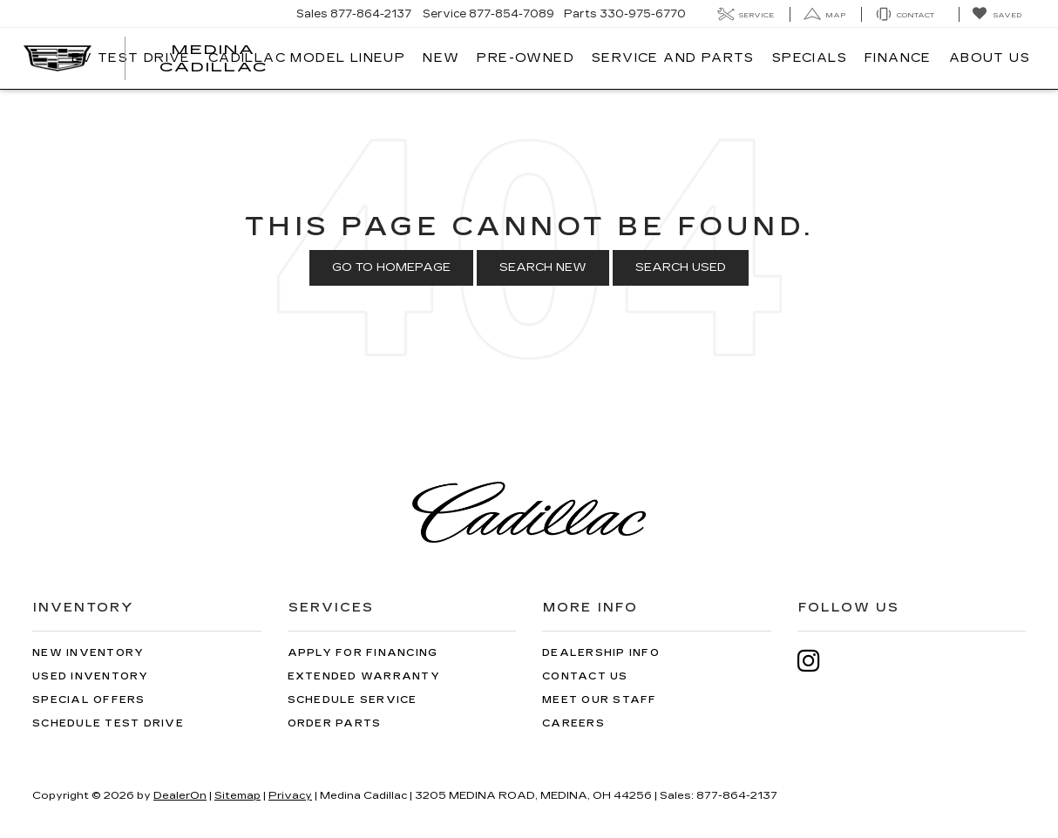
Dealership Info (601, 653)
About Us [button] (989, 58)
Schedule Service (352, 700)
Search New (543, 267)
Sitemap (237, 795)
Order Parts (335, 723)
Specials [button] (809, 58)
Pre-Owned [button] (525, 58)
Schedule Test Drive (108, 723)
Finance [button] (898, 58)
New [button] (441, 58)
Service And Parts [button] (673, 58)
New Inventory (88, 653)
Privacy (290, 795)
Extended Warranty (364, 676)
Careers (573, 723)
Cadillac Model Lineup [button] (306, 58)
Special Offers (89, 700)
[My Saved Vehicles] (996, 14)
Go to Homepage (391, 267)
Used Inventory (90, 676)
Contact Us (585, 676)
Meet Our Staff (599, 700)
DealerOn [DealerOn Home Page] (180, 795)
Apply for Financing (363, 653)
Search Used (680, 267)
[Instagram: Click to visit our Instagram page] (817, 661)
